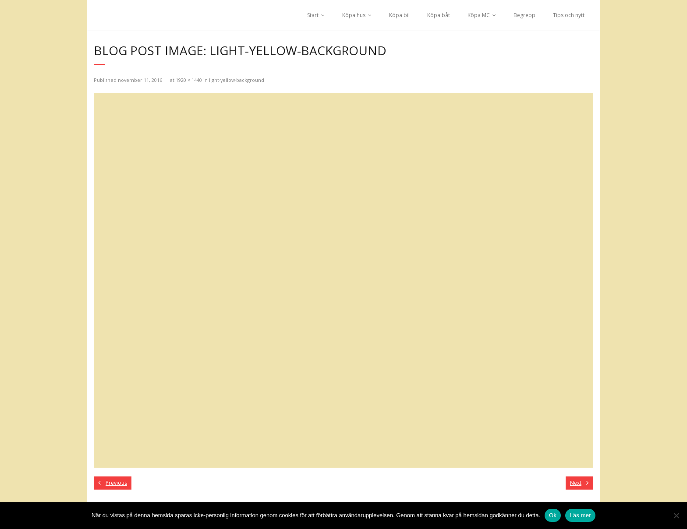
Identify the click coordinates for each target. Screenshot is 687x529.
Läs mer (580, 515)
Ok (552, 515)
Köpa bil (399, 15)
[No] (676, 515)
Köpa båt (438, 15)
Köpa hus (353, 15)
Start (313, 15)
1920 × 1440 (189, 80)
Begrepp (524, 15)
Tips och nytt (568, 15)
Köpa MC (478, 15)
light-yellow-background (236, 80)
